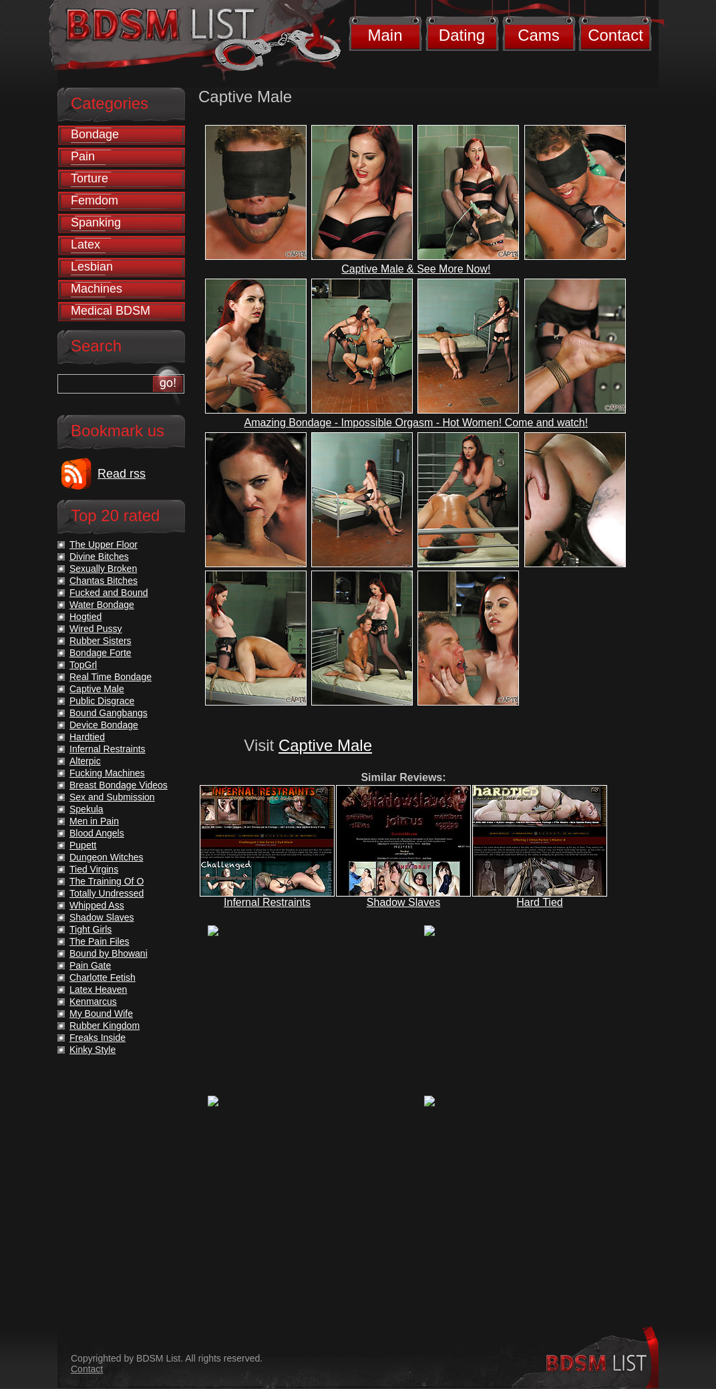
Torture (89, 178)
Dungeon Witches (106, 857)
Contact (615, 35)
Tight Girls (90, 929)
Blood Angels (96, 833)
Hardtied (87, 737)
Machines (96, 288)
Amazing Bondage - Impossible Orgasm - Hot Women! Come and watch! (416, 422)
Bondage (95, 134)
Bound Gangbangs (108, 713)
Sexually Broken (103, 568)
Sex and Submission (112, 797)
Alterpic (85, 761)
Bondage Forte (100, 652)
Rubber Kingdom (104, 1025)
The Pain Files (99, 941)
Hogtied (85, 616)
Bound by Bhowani (108, 953)
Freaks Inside (97, 1037)
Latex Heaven (98, 989)
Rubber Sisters (100, 640)
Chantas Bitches (103, 580)
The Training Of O (106, 881)
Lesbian (92, 266)
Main (384, 35)
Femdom (94, 200)
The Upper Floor (103, 544)
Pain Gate (90, 965)
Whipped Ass (96, 905)
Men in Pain (94, 821)
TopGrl (83, 664)
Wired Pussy (95, 628)
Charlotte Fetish (102, 977)
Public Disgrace (101, 701)
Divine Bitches (99, 556)
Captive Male (325, 745)
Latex (85, 244)
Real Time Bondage (110, 676)
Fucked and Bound (108, 592)
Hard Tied (539, 902)
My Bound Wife (101, 1013)
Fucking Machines (107, 773)
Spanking (96, 222)
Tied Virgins (93, 869)
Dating (462, 35)
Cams (539, 35)
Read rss (122, 473)
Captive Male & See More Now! (415, 269)
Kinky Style (92, 1049)
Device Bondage (103, 725)
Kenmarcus (93, 1001)
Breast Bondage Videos (118, 785)
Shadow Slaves (403, 902)
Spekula (86, 809)
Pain (83, 156)
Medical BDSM (110, 310)
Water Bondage (101, 604)
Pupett (82, 845)
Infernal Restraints (267, 902)
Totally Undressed (106, 893)
